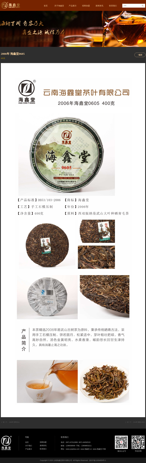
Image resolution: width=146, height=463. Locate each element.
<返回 (140, 55)
